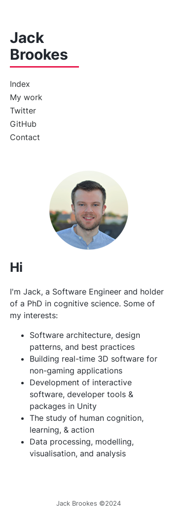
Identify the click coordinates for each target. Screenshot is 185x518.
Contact (25, 137)
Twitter (23, 110)
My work (26, 97)
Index (20, 84)
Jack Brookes (39, 46)
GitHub (23, 124)
